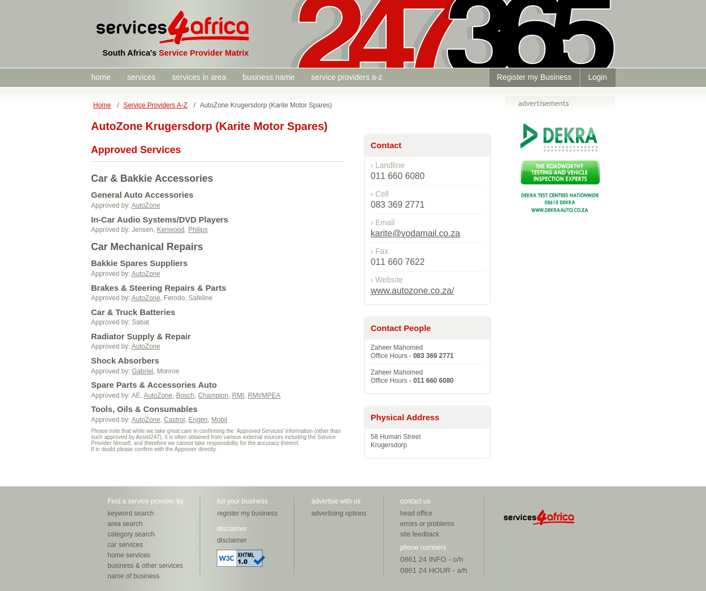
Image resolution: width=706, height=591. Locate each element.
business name (269, 77)
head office (416, 513)
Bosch (185, 395)
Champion (213, 395)
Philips (197, 230)
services (141, 77)
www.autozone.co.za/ (412, 290)
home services (129, 555)
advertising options (338, 513)
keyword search (131, 513)
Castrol (174, 420)
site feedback (420, 534)
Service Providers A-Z (156, 105)
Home (102, 105)
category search (131, 534)
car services (125, 545)
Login (597, 77)
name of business (133, 576)
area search (125, 524)
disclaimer (232, 540)
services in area (199, 77)
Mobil (219, 420)
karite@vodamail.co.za (415, 233)
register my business (247, 513)
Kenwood (170, 230)
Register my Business (534, 77)
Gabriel (142, 371)
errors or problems (427, 524)
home (101, 77)
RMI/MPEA (264, 395)
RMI (238, 395)
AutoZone (145, 205)
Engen (198, 420)
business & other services (145, 566)
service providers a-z (346, 77)
